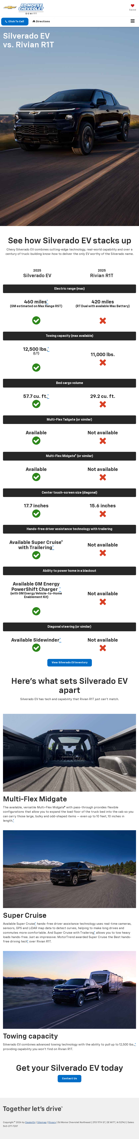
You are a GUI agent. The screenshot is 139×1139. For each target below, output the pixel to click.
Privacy (52, 1122)
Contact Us (69, 1078)
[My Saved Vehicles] (132, 8)
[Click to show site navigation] (132, 22)
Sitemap (42, 1122)
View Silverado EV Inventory (69, 662)
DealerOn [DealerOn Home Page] (30, 1122)
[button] (14, 21)
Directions (41, 21)
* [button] (47, 302)
